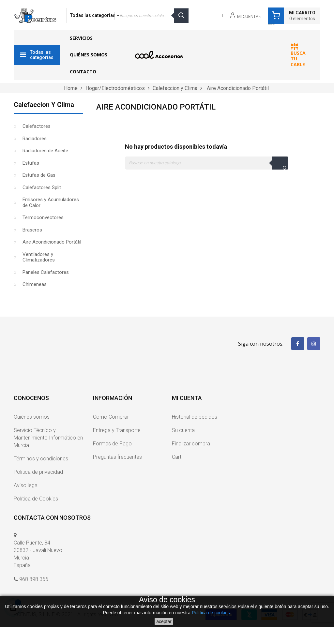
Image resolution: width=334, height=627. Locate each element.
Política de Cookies (36, 499)
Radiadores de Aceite (45, 151)
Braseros (32, 230)
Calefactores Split (42, 187)
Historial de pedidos (194, 417)
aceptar (164, 621)
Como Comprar (111, 417)
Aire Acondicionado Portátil (52, 242)
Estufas (31, 163)
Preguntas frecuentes (117, 457)
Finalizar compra (191, 443)
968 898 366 (33, 579)
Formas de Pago (112, 443)
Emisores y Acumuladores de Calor (51, 202)
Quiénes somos (32, 417)
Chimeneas (35, 284)
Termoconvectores (43, 217)
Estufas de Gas (39, 175)
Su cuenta (183, 430)
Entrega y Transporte (117, 430)
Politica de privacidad (38, 472)
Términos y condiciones (41, 458)
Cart (176, 457)
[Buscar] (206, 163)
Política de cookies (211, 612)
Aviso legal (26, 485)
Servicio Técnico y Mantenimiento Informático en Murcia (48, 437)
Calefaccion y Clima (44, 105)
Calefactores (37, 126)
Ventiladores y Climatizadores (39, 257)
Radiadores (35, 139)
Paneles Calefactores (46, 272)
